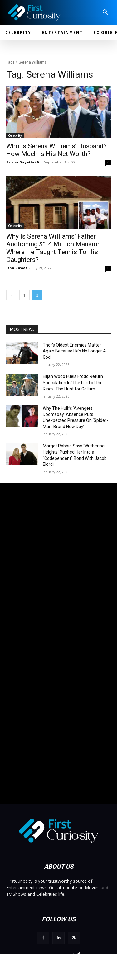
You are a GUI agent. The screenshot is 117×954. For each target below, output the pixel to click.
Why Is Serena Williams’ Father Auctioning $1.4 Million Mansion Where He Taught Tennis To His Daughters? (53, 248)
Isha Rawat (16, 268)
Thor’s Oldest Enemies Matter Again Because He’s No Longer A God (74, 351)
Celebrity (15, 135)
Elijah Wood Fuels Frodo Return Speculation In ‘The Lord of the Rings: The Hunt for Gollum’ (73, 382)
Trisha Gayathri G (23, 162)
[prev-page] (11, 295)
